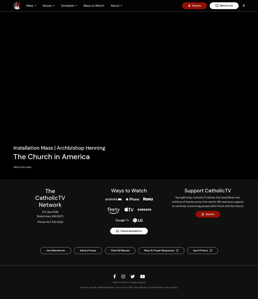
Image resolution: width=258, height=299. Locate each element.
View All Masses (120, 250)
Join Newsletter (55, 250)
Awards (93, 287)
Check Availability (129, 231)
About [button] (115, 6)
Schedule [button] (68, 6)
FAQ (131, 287)
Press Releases (140, 287)
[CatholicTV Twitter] (133, 276)
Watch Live (224, 5)
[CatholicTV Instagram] (123, 276)
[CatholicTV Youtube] (142, 276)
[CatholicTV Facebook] (115, 276)
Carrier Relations (156, 287)
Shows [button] (47, 6)
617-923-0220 (55, 222)
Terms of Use (121, 287)
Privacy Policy (171, 287)
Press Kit (84, 287)
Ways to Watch (93, 6)
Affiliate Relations (106, 287)
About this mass (23, 167)
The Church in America (51, 156)
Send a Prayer (88, 250)
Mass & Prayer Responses (161, 250)
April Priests (202, 250)
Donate (194, 5)
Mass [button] (30, 6)
